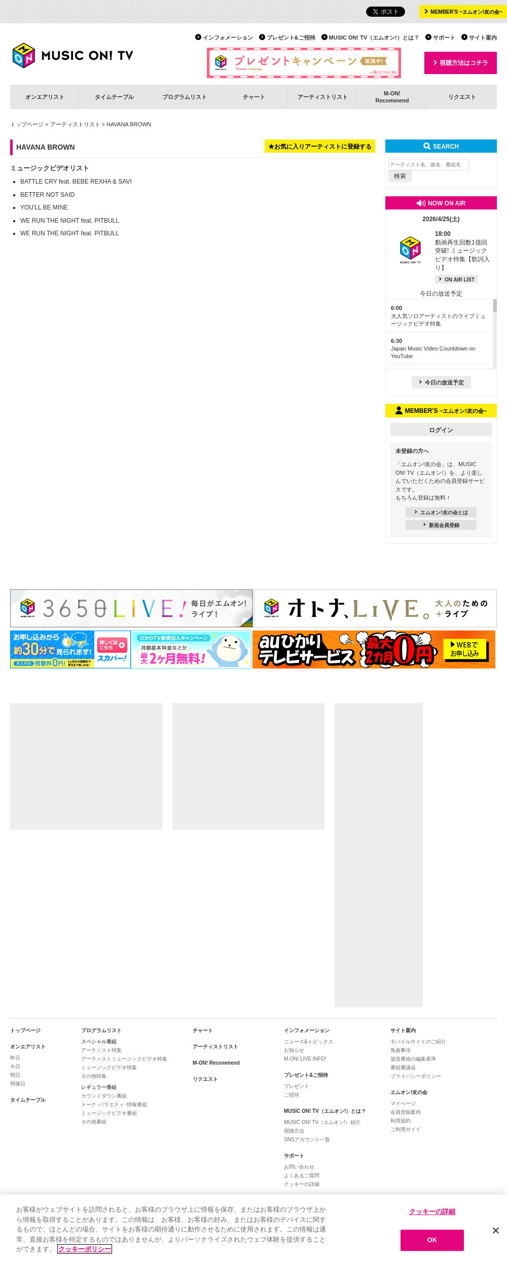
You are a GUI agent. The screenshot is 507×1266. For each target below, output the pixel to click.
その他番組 (93, 1121)
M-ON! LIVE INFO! (305, 1059)
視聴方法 (294, 1131)
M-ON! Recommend (216, 1063)
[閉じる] (496, 1230)
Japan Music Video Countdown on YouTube (433, 349)
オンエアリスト (44, 97)
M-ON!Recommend (392, 96)
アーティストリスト (323, 97)
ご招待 (291, 1095)
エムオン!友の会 (408, 1092)
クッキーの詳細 (301, 1184)
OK (432, 1240)
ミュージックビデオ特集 (109, 1067)
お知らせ (294, 1050)
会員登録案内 (405, 1112)
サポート (444, 37)
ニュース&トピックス (308, 1041)
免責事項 (400, 1050)
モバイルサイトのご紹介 (418, 1041)
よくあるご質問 (301, 1175)
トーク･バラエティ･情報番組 (114, 1104)
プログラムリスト (184, 97)
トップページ (27, 124)
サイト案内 (483, 37)
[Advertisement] (86, 766)
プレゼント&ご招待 (291, 37)
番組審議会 (403, 1067)
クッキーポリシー (84, 1249)
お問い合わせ (299, 1167)
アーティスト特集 (101, 1050)
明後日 (17, 1083)
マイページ (403, 1103)
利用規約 (400, 1120)
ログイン (441, 430)
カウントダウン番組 (104, 1096)
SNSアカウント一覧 (307, 1139)
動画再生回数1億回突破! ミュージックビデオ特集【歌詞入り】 (462, 250)
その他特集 (93, 1076)
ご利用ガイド (405, 1129)
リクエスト (462, 97)
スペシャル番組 (99, 1041)
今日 (15, 1066)
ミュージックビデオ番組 (109, 1113)
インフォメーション (228, 37)
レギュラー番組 (99, 1087)
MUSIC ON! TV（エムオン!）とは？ (374, 37)
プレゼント (296, 1086)
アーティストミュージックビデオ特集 (124, 1059)
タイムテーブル (114, 97)
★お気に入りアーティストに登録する (320, 146)
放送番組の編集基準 (413, 1059)
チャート (254, 97)
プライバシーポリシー (415, 1076)
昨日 (15, 1058)
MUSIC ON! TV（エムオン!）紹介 (322, 1122)
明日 (15, 1075)
